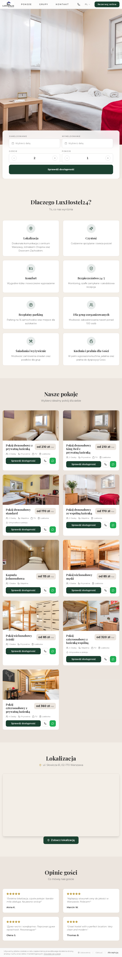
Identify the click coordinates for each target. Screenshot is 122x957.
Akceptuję (113, 952)
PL (87, 4)
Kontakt (62, 4)
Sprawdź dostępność (61, 169)
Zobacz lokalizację (61, 840)
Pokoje (26, 4)
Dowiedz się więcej (52, 954)
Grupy (43, 4)
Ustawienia (84, 952)
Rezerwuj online (107, 4)
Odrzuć (99, 952)
